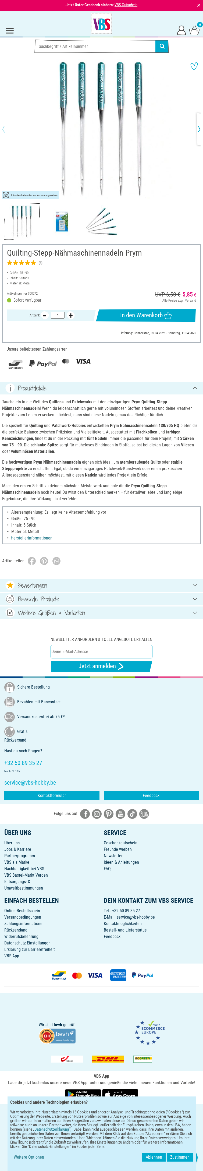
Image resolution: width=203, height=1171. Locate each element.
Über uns (12, 842)
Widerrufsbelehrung (21, 936)
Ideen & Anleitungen (121, 862)
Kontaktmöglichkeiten (123, 923)
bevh (58, 1024)
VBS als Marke (16, 862)
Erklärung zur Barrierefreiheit (29, 949)
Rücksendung (15, 930)
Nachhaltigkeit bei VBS (24, 868)
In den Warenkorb (146, 315)
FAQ (107, 868)
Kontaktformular (52, 795)
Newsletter (113, 855)
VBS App (11, 955)
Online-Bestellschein (22, 910)
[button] (8, 129)
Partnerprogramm (19, 855)
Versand (190, 300)
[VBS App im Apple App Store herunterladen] (120, 1094)
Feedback (151, 795)
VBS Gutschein (126, 4)
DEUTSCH (101, 1111)
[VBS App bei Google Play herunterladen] (83, 1094)
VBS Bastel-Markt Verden (26, 875)
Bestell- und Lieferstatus (125, 930)
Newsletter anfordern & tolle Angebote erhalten (101, 639)
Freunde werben (118, 849)
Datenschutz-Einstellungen (27, 943)
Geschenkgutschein (120, 842)
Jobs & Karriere (17, 849)
